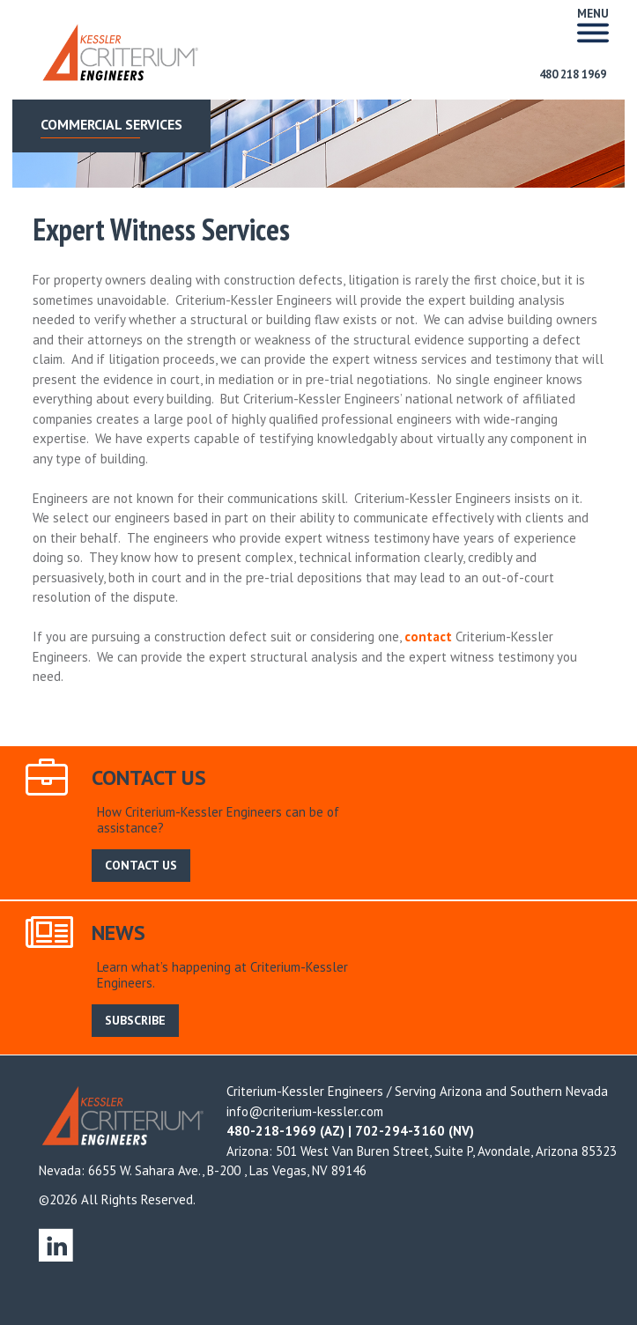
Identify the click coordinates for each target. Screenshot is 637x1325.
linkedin (56, 1244)
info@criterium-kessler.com (304, 1111)
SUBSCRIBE (135, 1020)
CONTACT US (141, 865)
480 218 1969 (572, 74)
